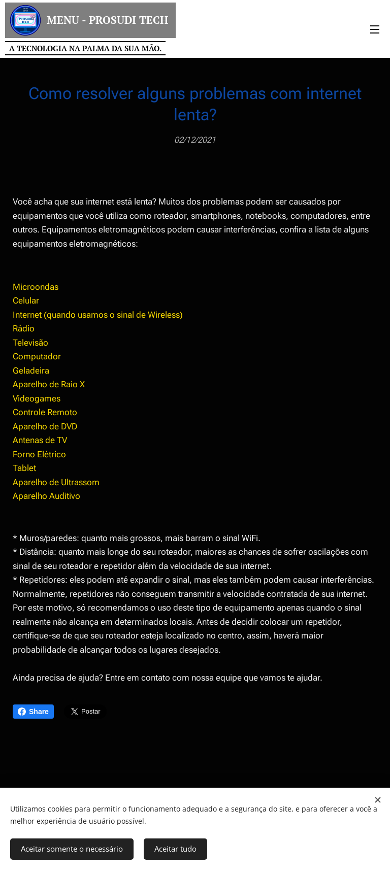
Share (33, 711)
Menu (374, 29)
